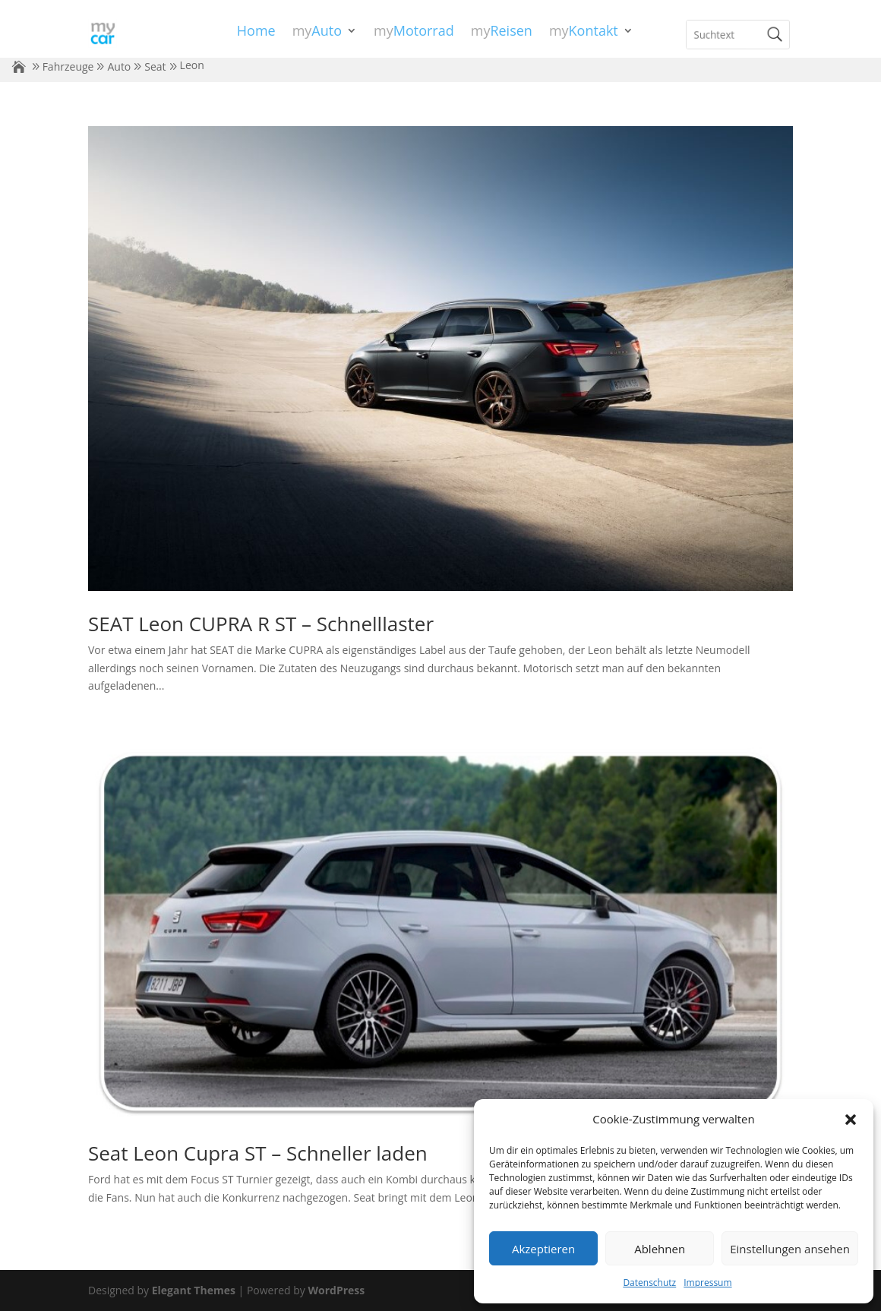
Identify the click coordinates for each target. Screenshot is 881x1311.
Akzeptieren (543, 1248)
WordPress (336, 1290)
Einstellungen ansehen (790, 1248)
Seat (155, 66)
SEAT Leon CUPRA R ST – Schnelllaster (261, 623)
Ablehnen (659, 1248)
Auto (119, 66)
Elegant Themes (193, 1290)
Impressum (707, 1282)
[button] (850, 1119)
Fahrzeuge (68, 66)
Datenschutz (649, 1282)
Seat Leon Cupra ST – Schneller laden (258, 1153)
